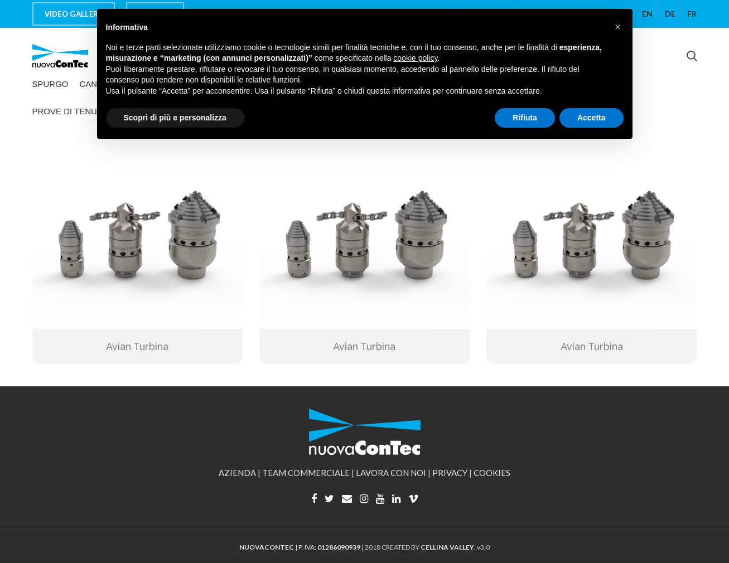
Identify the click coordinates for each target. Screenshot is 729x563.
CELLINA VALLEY (447, 547)
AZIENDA (237, 473)
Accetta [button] (591, 117)
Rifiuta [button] (525, 117)
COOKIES (492, 473)
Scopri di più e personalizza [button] (175, 117)
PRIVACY (449, 473)
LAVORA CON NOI (391, 473)
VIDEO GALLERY (74, 13)
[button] (618, 27)
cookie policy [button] (415, 58)
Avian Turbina (137, 346)
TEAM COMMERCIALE (306, 473)
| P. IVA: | (302, 547)
